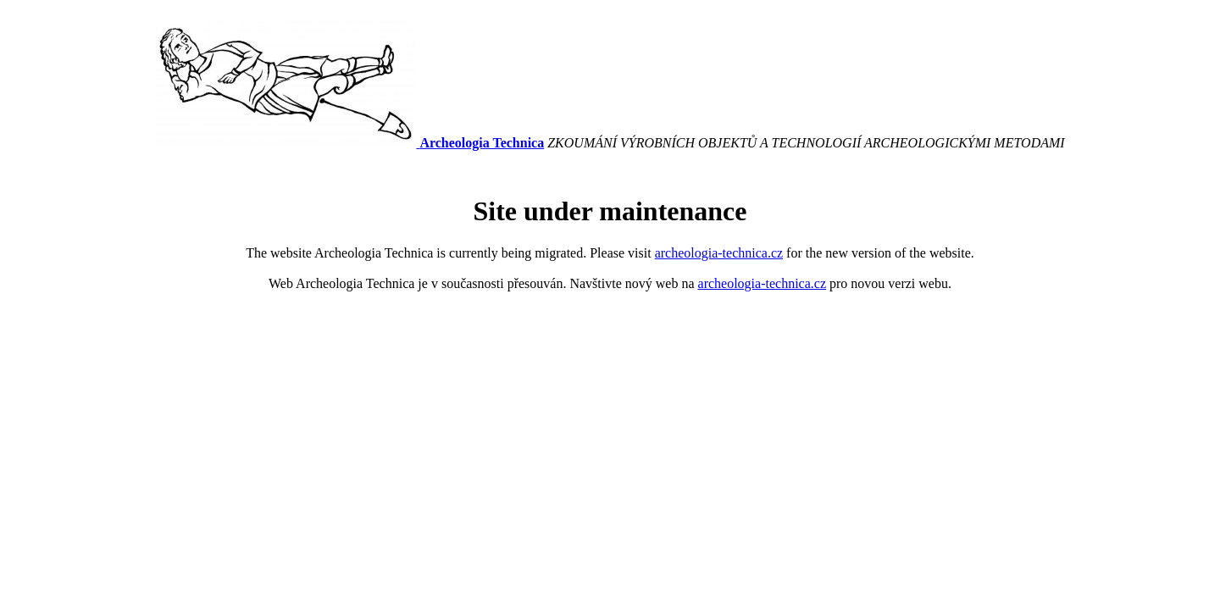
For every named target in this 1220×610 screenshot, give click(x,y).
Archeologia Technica (481, 143)
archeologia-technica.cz (719, 253)
